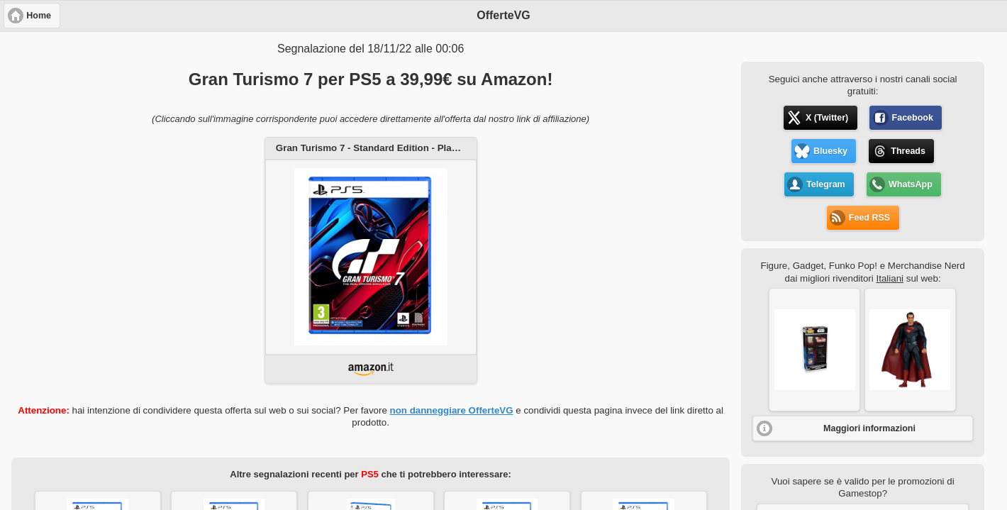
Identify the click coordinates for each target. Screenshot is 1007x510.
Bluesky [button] (830, 151)
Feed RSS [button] (869, 218)
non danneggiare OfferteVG (451, 410)
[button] (814, 349)
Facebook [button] (912, 118)
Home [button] (38, 16)
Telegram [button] (825, 184)
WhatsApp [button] (911, 184)
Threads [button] (908, 151)
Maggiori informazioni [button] (869, 428)
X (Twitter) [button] (827, 118)
